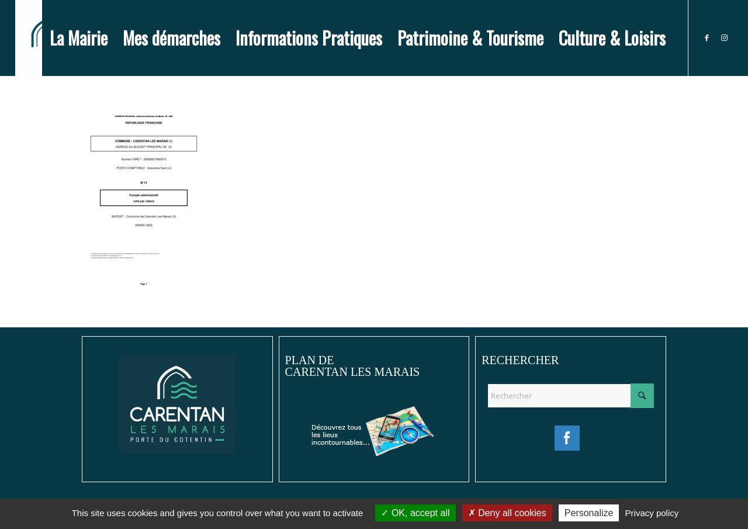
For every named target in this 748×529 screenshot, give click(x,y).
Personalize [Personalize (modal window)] (589, 513)
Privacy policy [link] (652, 513)
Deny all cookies (507, 513)
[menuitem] (78, 38)
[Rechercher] (570, 395)
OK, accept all (415, 513)
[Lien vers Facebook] (706, 37)
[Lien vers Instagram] (724, 37)
